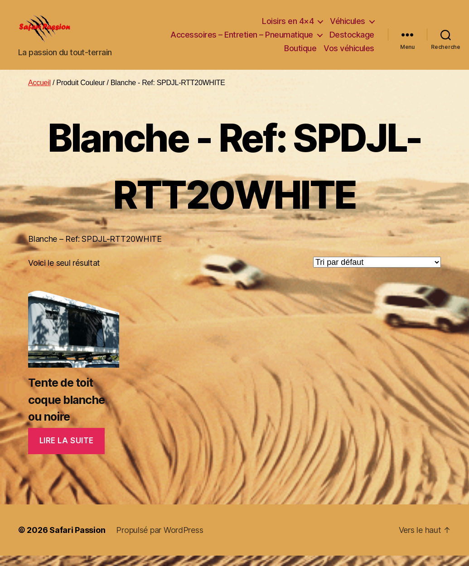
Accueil (39, 93)
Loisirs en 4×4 (288, 26)
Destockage (351, 40)
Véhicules (347, 26)
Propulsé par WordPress (159, 540)
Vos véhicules (349, 53)
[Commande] (377, 272)
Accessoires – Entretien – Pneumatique (241, 40)
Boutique (300, 53)
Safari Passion (77, 540)
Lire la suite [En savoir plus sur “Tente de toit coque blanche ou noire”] (66, 451)
